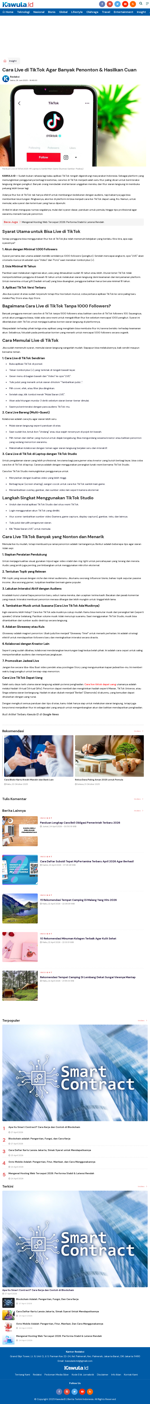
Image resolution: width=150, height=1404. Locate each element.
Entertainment (123, 12)
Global (63, 12)
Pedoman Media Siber (57, 1374)
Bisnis (51, 12)
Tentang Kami (22, 1374)
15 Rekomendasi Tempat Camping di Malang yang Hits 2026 (80, 901)
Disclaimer (102, 1374)
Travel (106, 12)
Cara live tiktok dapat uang (100, 684)
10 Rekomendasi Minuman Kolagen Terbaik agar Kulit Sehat (79, 939)
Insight (141, 12)
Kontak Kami (131, 1374)
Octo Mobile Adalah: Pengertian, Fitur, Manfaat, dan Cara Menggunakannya (51, 1161)
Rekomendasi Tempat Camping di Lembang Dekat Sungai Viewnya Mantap (90, 978)
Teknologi (23, 12)
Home (7, 12)
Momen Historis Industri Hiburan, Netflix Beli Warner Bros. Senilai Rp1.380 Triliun (33, 781)
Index (139, 731)
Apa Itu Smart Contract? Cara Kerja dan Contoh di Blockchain (44, 1127)
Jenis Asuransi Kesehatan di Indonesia (94, 779)
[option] (37, 763)
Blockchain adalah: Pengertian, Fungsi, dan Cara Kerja (39, 1138)
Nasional (38, 12)
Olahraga (92, 12)
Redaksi (15, 76)
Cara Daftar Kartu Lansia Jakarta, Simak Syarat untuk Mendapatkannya (49, 1150)
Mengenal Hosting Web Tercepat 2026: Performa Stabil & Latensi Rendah (63, 222)
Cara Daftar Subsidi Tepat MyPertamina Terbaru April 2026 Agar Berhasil (88, 862)
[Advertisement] (75, 34)
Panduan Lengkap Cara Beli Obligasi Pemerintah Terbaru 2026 (81, 824)
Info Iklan (116, 1374)
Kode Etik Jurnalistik (83, 1374)
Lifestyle (77, 12)
